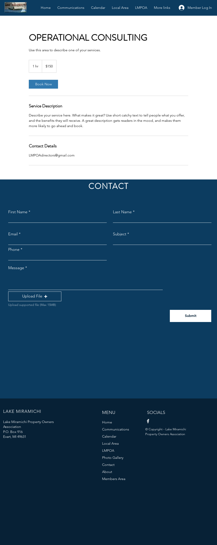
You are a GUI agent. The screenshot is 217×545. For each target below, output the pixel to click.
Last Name (122, 212)
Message (16, 268)
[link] (43, 84)
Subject (119, 234)
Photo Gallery (112, 457)
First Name (17, 212)
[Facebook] (148, 421)
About (107, 472)
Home (107, 422)
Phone (13, 250)
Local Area (110, 443)
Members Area (113, 479)
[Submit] (190, 316)
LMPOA (108, 450)
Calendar (109, 436)
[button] (34, 296)
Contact (108, 465)
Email (13, 234)
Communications (115, 429)
